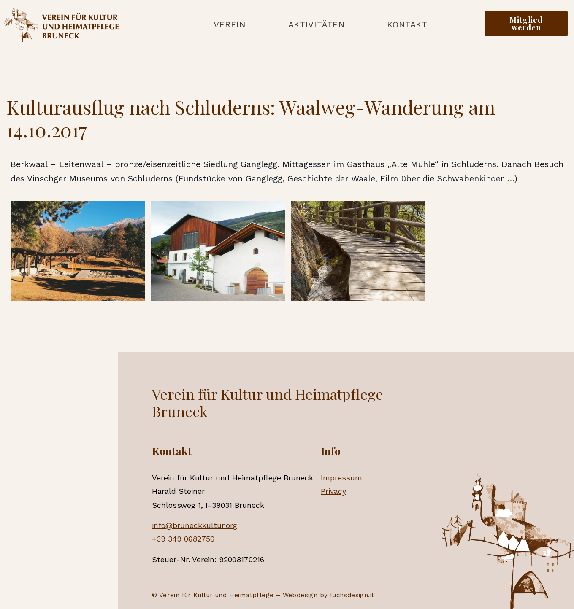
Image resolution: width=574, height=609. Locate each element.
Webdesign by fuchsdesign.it (328, 595)
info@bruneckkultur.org (194, 525)
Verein (230, 24)
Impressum (341, 477)
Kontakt (407, 24)
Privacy (333, 491)
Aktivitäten (316, 24)
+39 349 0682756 (183, 538)
